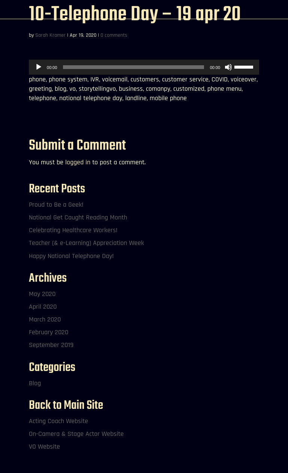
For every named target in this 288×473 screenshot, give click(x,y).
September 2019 (51, 345)
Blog (35, 383)
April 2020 (43, 306)
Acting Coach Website (58, 421)
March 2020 (45, 319)
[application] (144, 67)
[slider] (133, 67)
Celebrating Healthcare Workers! (73, 230)
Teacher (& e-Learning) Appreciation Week (86, 243)
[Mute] (228, 67)
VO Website (44, 446)
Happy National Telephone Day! (71, 256)
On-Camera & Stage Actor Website (76, 433)
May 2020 (42, 294)
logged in (77, 162)
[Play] (38, 67)
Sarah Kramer (50, 35)
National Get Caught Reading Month (78, 217)
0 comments (113, 35)
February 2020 (48, 332)
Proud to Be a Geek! (56, 204)
